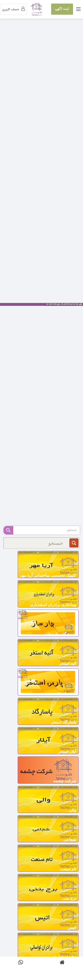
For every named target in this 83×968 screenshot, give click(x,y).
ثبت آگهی (62, 9)
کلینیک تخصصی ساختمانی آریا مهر (48, 575)
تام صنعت (68, 869)
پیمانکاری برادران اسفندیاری (53, 605)
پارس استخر (66, 693)
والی (72, 810)
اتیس (72, 928)
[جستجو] (41, 543)
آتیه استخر (67, 663)
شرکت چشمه (64, 781)
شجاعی (69, 839)
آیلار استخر (67, 751)
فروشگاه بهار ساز (61, 634)
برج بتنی (69, 898)
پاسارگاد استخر (63, 722)
